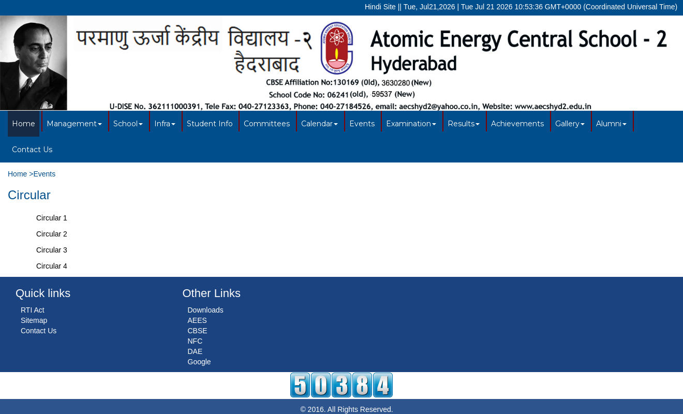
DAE (195, 351)
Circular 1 (51, 218)
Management (74, 123)
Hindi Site (380, 7)
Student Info (210, 123)
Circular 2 (51, 234)
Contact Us (32, 149)
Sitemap (34, 320)
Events (362, 123)
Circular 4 (51, 266)
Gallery (570, 123)
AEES (197, 320)
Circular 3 (51, 250)
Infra (164, 123)
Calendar (319, 123)
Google (199, 362)
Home (23, 123)
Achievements (517, 123)
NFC (195, 341)
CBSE (197, 331)
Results (464, 123)
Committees (267, 123)
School (128, 123)
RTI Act (32, 310)
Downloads (206, 310)
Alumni (611, 123)
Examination (411, 123)
